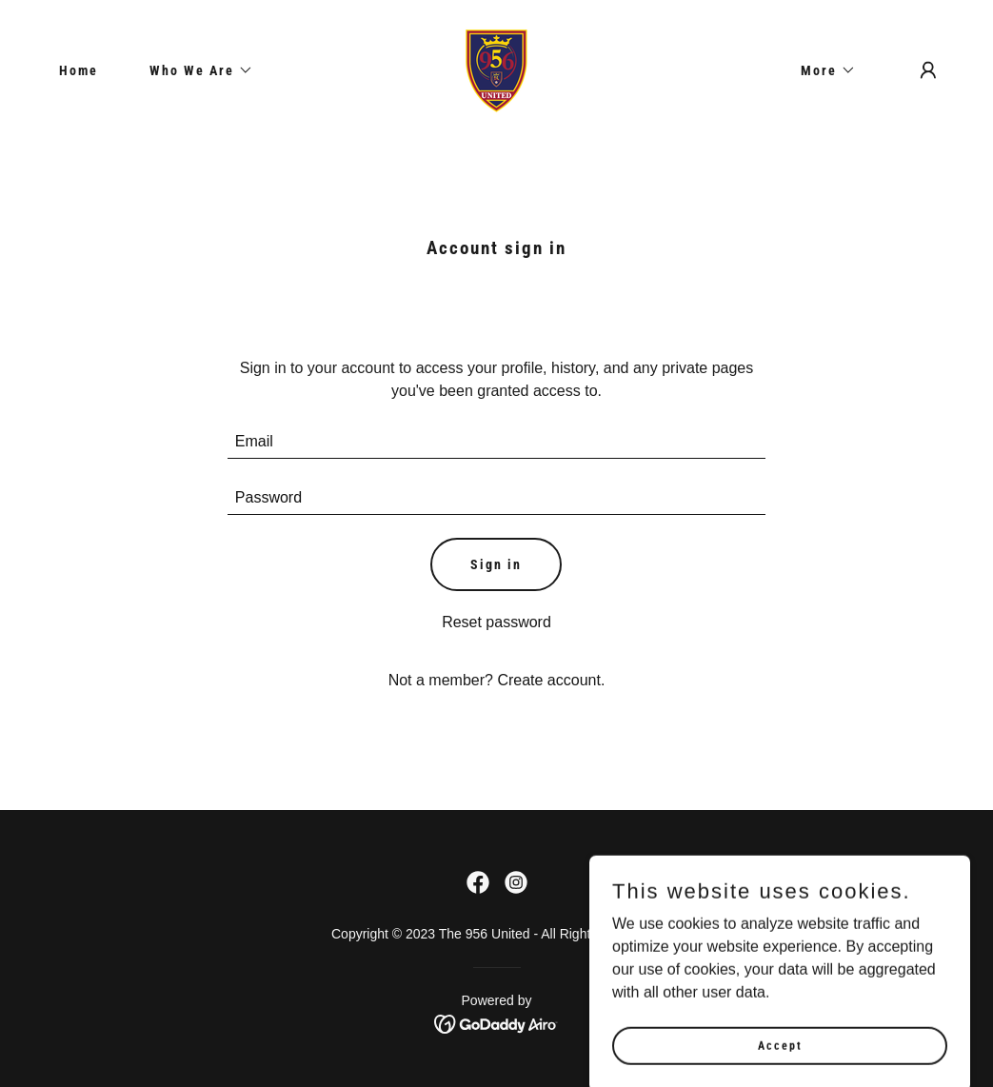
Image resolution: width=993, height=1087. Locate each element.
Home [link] (78, 70)
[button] (194, 70)
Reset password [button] (496, 622)
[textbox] (496, 442)
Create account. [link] (551, 680)
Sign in (496, 564)
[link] (496, 69)
